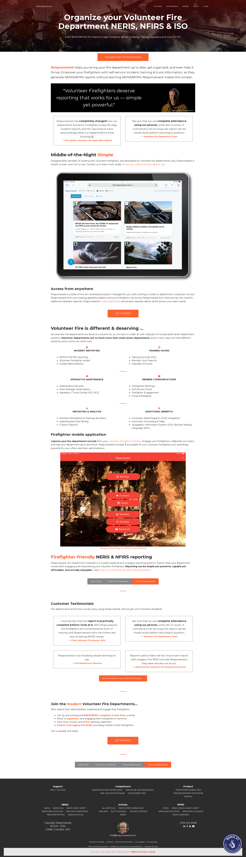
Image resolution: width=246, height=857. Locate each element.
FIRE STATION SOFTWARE (124, 842)
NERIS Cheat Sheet (76, 808)
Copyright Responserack (57, 822)
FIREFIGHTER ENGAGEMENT (98, 846)
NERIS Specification (52, 811)
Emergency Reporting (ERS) (107, 790)
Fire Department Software (188, 793)
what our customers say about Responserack (124, 570)
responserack (44, 6)
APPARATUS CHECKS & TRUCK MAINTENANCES (126, 846)
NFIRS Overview (181, 814)
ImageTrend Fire (137, 793)
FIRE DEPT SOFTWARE (96, 842)
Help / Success (58, 790)
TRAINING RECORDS (151, 846)
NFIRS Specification (169, 811)
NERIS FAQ (58, 808)
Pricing (188, 796)
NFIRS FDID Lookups (192, 811)
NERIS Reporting (56, 814)
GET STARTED (123, 313)
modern (74, 704)
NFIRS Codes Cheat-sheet (185, 808)
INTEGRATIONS (152, 842)
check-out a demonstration (137, 164)
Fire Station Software (112, 793)
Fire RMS (103, 811)
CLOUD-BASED (140, 842)
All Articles (108, 808)
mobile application (111, 301)
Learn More (96, 581)
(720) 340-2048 (188, 822)
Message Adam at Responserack (123, 57)
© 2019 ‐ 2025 (57, 826)
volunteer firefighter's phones (125, 441)
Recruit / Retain (138, 811)
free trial (160, 164)
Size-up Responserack (145, 581)
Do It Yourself (119, 811)
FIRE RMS (109, 842)
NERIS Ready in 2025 (143, 851)
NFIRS (166, 808)
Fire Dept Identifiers (77, 811)
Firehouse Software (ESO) (139, 790)
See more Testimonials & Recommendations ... (123, 678)
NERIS (47, 808)
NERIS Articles (75, 814)
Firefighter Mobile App (188, 790)
